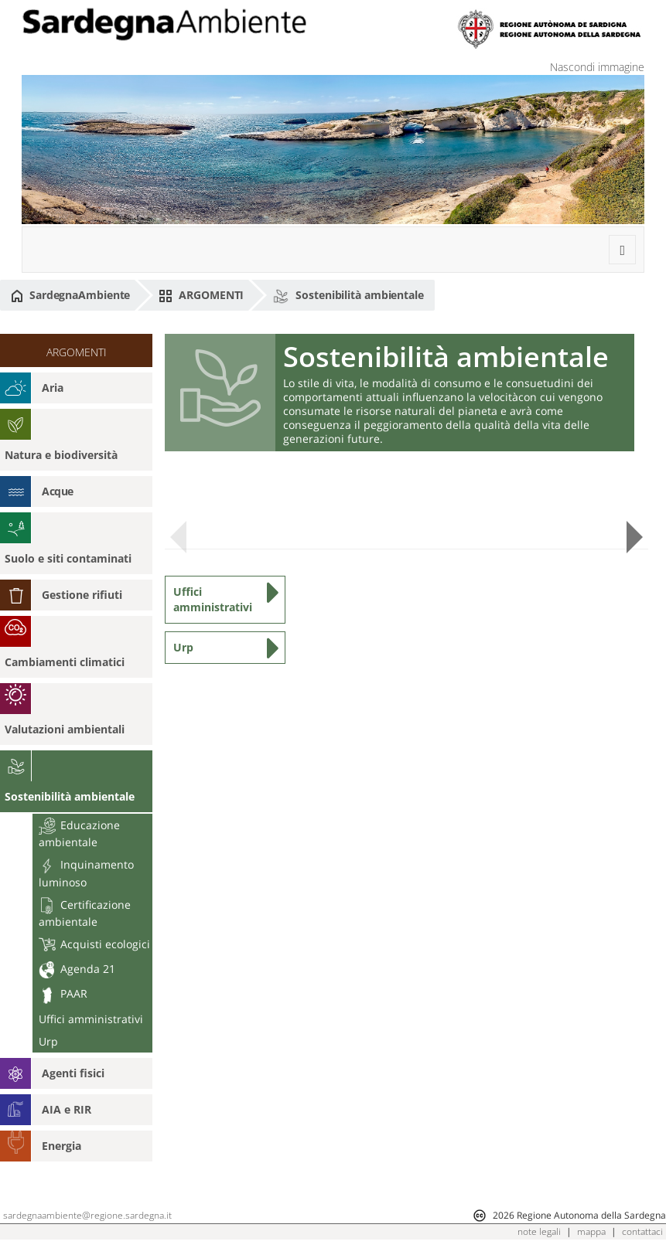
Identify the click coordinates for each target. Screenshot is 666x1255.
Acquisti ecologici (94, 944)
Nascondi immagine (597, 67)
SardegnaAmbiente (70, 295)
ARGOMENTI (201, 295)
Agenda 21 (77, 968)
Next (634, 537)
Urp (48, 1041)
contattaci (642, 1231)
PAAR (63, 993)
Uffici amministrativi (91, 1019)
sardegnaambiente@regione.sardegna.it (87, 1215)
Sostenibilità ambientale (348, 295)
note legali (539, 1231)
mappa (591, 1231)
